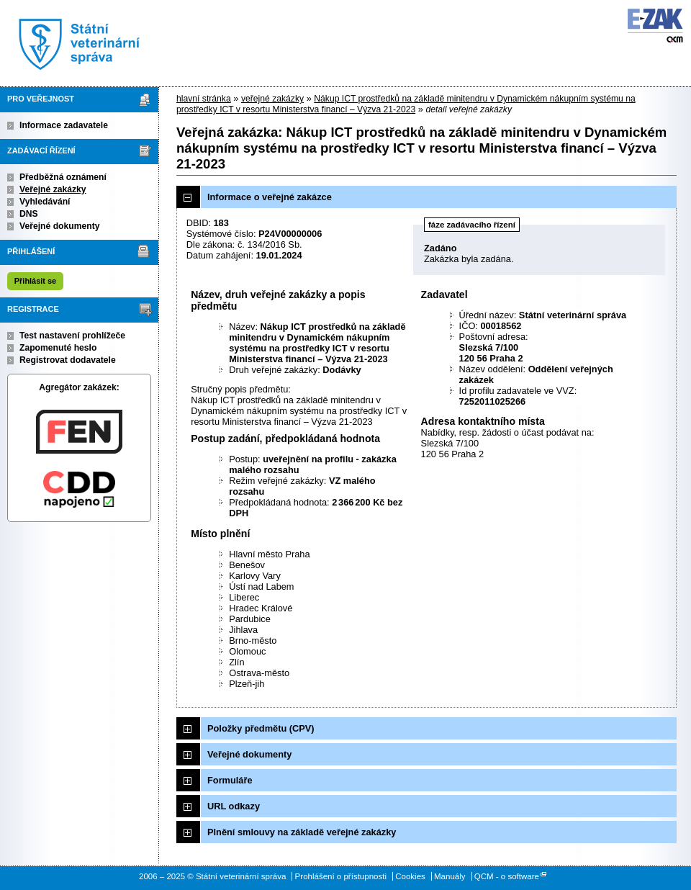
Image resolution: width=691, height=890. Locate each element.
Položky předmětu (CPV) (261, 728)
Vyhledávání (45, 202)
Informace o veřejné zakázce (269, 197)
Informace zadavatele (63, 125)
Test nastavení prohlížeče (72, 336)
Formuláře (230, 780)
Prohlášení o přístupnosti (341, 876)
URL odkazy (233, 806)
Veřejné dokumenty (59, 226)
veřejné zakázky (272, 99)
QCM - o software (506, 876)
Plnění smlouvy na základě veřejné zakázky (301, 832)
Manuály (450, 876)
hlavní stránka (203, 99)
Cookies (410, 876)
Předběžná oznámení (63, 177)
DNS (28, 214)
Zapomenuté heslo (57, 348)
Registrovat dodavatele (67, 360)
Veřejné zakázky (52, 189)
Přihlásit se (35, 281)
